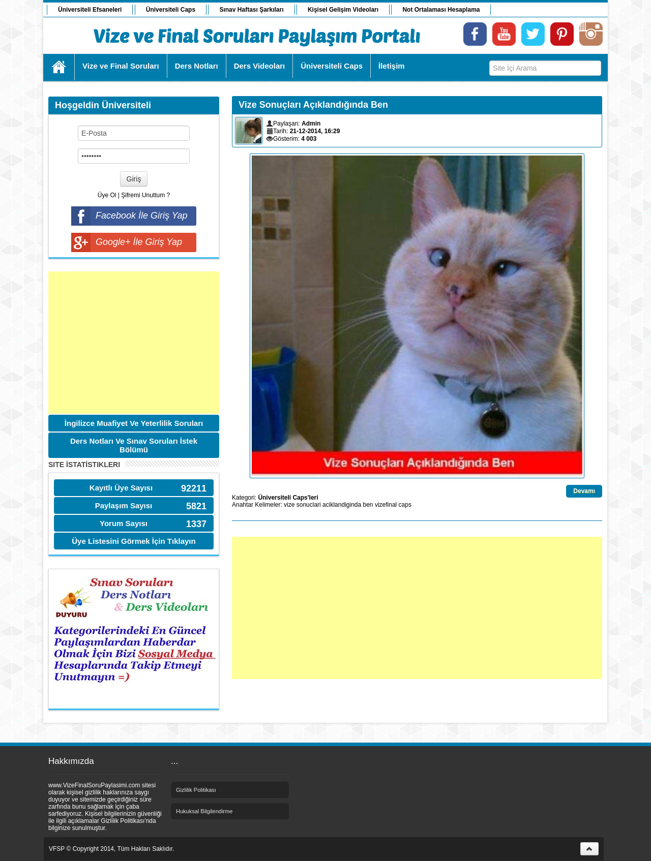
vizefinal (386, 504)
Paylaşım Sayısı (124, 505)
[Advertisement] (133, 342)
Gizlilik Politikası (196, 790)
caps (405, 504)
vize (289, 504)
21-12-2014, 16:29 (315, 131)
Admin (311, 123)
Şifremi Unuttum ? (145, 195)
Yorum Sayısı (123, 523)
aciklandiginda (341, 504)
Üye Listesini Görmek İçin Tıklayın (133, 541)
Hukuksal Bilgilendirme (204, 811)
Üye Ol (107, 195)
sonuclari (309, 504)
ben (368, 504)
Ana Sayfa (59, 67)
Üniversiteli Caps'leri (288, 497)
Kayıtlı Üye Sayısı (121, 487)
